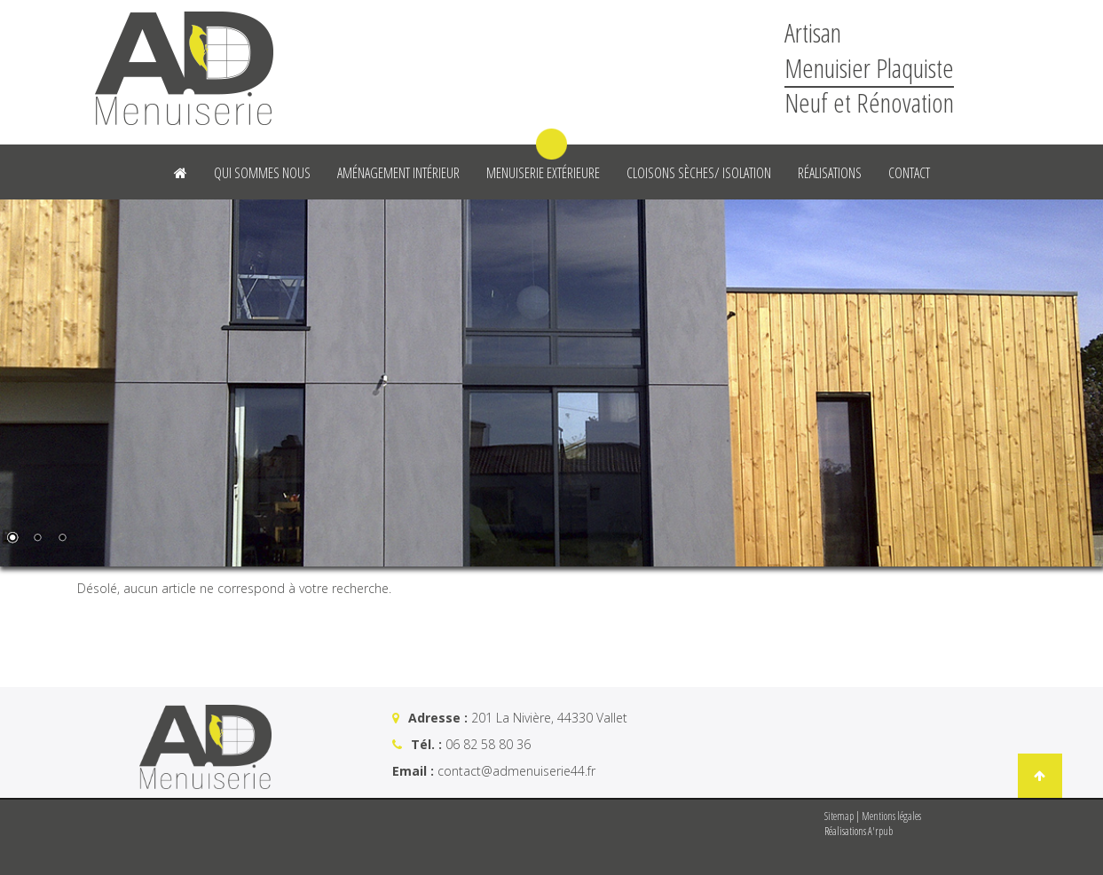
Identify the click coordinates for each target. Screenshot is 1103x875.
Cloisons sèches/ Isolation (698, 173)
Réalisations (830, 173)
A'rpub (880, 831)
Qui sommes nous (262, 173)
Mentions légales (891, 816)
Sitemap (839, 816)
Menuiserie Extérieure (543, 173)
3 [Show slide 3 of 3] (62, 539)
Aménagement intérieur (398, 173)
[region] (551, 382)
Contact (909, 173)
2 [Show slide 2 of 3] (37, 539)
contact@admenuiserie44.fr (516, 770)
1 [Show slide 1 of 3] (12, 539)
